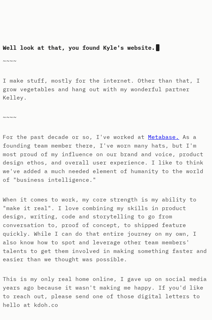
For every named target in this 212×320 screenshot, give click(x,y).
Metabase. (163, 136)
